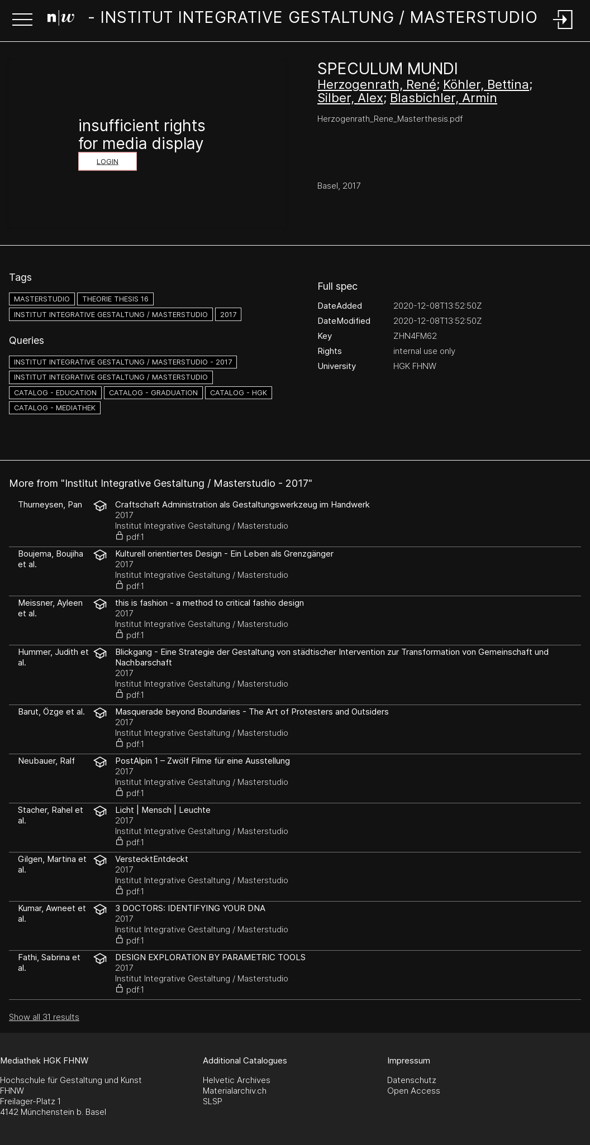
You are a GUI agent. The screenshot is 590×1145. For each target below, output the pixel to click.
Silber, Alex (350, 97)
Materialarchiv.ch (235, 1090)
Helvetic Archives (236, 1080)
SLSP (212, 1101)
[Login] (563, 30)
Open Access (413, 1090)
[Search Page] (292, 19)
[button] (22, 20)
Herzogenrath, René (376, 84)
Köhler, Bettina (486, 84)
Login (107, 161)
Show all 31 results (44, 1017)
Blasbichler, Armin (443, 97)
